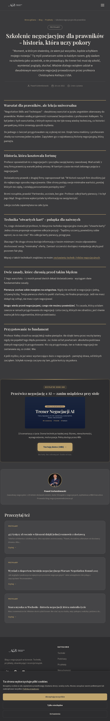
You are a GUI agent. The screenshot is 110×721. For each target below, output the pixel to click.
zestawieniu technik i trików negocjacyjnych (76, 258)
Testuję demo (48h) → (55, 447)
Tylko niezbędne (55, 705)
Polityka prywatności (31, 689)
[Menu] (103, 5)
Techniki (61, 653)
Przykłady (49, 20)
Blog (40, 20)
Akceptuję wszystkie (55, 696)
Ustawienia (55, 714)
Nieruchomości (64, 670)
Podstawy (62, 658)
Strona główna (30, 20)
